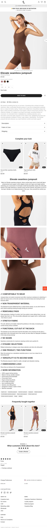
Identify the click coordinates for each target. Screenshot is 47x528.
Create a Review (23, 451)
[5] (24, 68)
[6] (26, 68)
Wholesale (3, 508)
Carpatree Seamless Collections (33, 499)
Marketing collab (5, 506)
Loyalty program (28, 501)
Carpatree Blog (28, 506)
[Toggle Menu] (2, 2)
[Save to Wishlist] (44, 95)
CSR (2, 504)
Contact (3, 522)
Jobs (2, 510)
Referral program (29, 504)
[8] (29, 68)
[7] (28, 68)
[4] (23, 68)
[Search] (5, 2)
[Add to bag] (2, 143)
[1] (17, 68)
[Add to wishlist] (21, 143)
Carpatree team (5, 499)
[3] (21, 68)
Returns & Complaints (7, 519)
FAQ (2, 517)
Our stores (3, 501)
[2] (19, 68)
